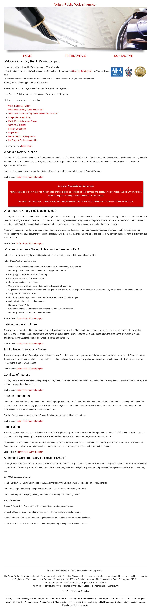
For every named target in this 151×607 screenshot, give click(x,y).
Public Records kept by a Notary (22, 121)
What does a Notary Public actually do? (25, 110)
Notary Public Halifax (118, 599)
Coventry (76, 71)
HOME (27, 55)
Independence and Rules (19, 117)
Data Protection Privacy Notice (22, 136)
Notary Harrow (30, 599)
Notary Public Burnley (80, 599)
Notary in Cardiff (32, 602)
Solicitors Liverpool (136, 599)
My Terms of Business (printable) (22, 140)
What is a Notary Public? (19, 106)
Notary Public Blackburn (59, 599)
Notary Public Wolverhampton (30, 177)
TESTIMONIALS (75, 55)
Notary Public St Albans (50, 602)
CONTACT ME (123, 55)
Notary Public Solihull (15, 602)
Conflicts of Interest (17, 125)
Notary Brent (43, 599)
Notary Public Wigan (99, 599)
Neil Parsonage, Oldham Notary (114, 602)
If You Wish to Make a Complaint (75, 591)
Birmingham (86, 71)
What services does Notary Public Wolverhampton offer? (33, 113)
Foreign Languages (17, 129)
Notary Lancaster (81, 605)
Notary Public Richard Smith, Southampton (81, 602)
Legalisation (13, 132)
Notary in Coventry (14, 599)
